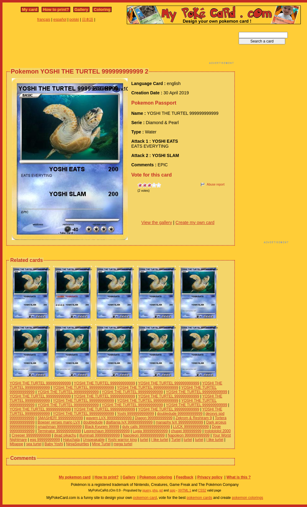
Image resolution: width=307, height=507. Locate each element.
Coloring (102, 9)
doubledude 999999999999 (179, 413)
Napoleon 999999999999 (144, 435)
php (155, 490)
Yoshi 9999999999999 (135, 413)
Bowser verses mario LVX (59, 422)
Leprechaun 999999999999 (107, 431)
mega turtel (123, 444)
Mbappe (16, 444)
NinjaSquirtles (77, 444)
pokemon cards (199, 498)
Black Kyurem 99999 (102, 426)
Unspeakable (94, 439)
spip (172, 490)
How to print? (56, 9)
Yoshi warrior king (122, 439)
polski (74, 19)
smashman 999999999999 (60, 426)
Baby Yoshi (53, 444)
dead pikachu (65, 435)
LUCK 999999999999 (191, 426)
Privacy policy (209, 477)
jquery (146, 490)
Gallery (81, 9)
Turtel (176, 439)
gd (161, 490)
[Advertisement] (120, 46)
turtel (144, 439)
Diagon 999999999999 (153, 418)
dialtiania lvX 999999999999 (129, 422)
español (59, 19)
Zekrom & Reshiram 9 (194, 418)
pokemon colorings (247, 498)
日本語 (87, 19)
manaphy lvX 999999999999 (179, 422)
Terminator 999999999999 (59, 431)
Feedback (184, 477)
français (43, 19)
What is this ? (239, 477)
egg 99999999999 (45, 439)
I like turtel (159, 439)
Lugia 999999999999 (150, 431)
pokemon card (145, 498)
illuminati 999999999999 (99, 435)
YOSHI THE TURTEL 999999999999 (40, 383)
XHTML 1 (184, 490)
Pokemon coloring (156, 477)
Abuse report (215, 184)
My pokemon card (74, 477)
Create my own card (195, 222)
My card (29, 9)
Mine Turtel (101, 444)
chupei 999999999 (186, 431)
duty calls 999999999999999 (146, 426)
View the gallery (156, 222)
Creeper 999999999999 (31, 435)
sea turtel (33, 444)
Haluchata (71, 439)
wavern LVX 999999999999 (109, 418)
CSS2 (202, 490)
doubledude (93, 422)
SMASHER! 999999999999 (60, 418)
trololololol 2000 (217, 431)
